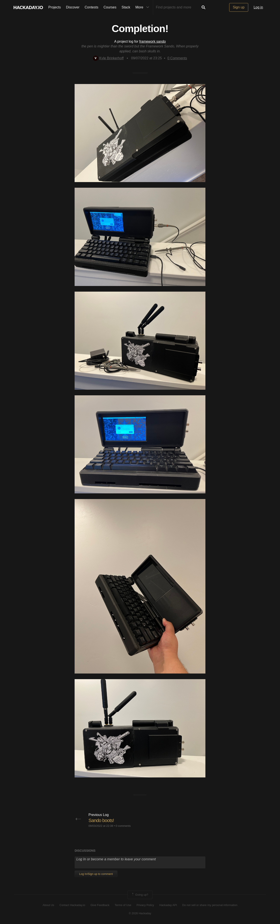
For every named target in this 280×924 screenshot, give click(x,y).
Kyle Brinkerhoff (108, 58)
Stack (126, 7)
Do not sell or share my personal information (209, 905)
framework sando (152, 41)
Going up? (139, 894)
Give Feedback (99, 905)
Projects (54, 7)
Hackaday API (168, 905)
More (143, 7)
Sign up (239, 7)
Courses (110, 7)
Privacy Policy (145, 905)
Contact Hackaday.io (72, 905)
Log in (258, 7)
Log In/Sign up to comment (96, 874)
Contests (91, 7)
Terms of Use (123, 905)
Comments (177, 58)
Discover (72, 7)
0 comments (123, 825)
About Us (48, 905)
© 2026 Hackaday (140, 913)
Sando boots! (101, 820)
